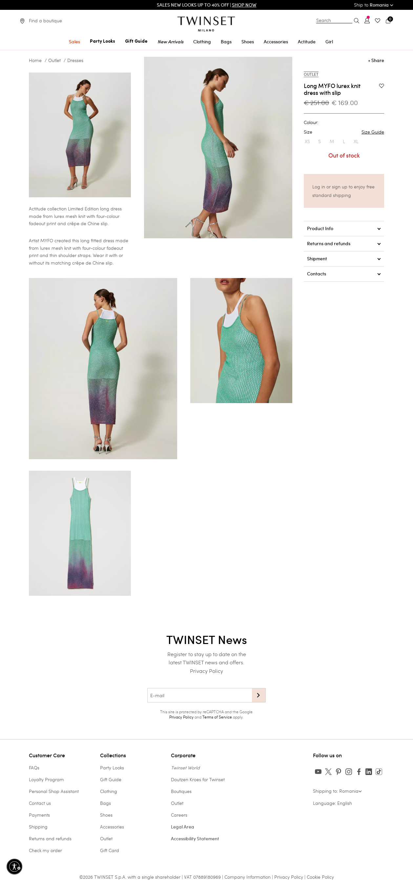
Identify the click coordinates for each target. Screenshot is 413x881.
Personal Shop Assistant (54, 791)
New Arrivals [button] (170, 42)
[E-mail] (199, 695)
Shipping (38, 827)
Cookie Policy (320, 877)
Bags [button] (226, 42)
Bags (105, 803)
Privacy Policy (206, 670)
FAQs (34, 767)
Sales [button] (74, 42)
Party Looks (112, 767)
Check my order (45, 850)
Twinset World (185, 767)
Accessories (112, 827)
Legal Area (182, 827)
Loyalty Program (46, 779)
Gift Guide (110, 779)
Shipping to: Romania (337, 791)
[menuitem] (74, 41)
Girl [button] (329, 42)
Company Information (247, 877)
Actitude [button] (307, 42)
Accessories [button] (276, 42)
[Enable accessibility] (14, 866)
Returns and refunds (50, 838)
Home (35, 60)
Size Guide (372, 132)
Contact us (40, 803)
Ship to (373, 5)
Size (344, 132)
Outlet (54, 60)
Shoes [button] (247, 42)
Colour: (311, 122)
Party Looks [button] (102, 41)
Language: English (332, 803)
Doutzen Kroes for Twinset (198, 779)
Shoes (106, 815)
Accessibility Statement (195, 839)
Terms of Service (217, 717)
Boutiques (181, 791)
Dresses (75, 60)
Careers (179, 815)
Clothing (108, 791)
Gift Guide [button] (136, 41)
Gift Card (109, 850)
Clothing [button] (202, 42)
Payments (39, 815)
